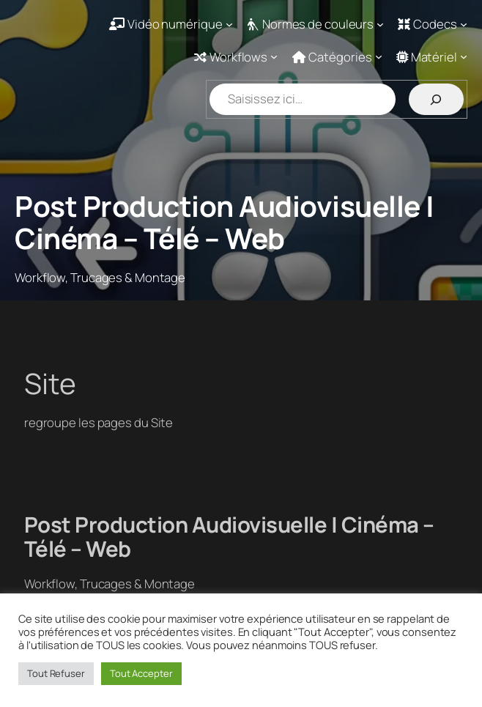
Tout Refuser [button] (56, 673)
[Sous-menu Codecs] (432, 24)
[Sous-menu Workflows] (236, 57)
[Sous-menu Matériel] (431, 57)
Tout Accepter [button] (141, 673)
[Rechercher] (436, 99)
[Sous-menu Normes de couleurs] (315, 24)
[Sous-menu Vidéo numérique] (171, 24)
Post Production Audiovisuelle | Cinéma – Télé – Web (224, 222)
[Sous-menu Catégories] (337, 57)
